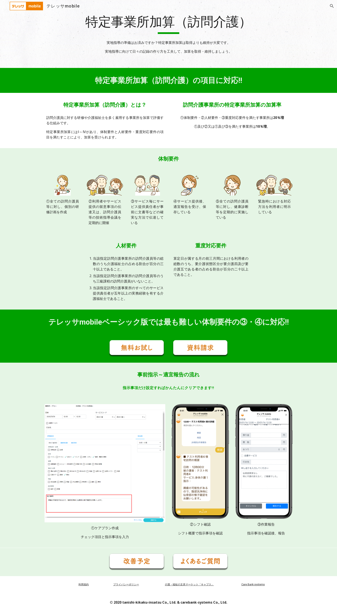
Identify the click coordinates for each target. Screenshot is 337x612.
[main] (168, 24)
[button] (332, 6)
